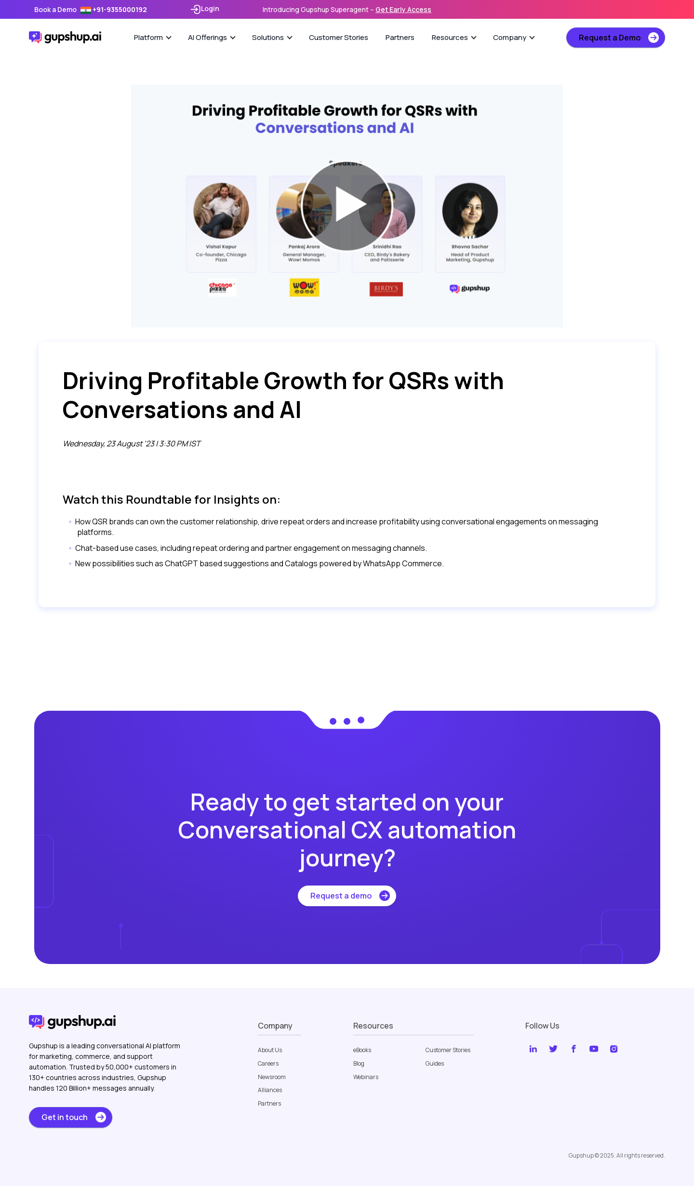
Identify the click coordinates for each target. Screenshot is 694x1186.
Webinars (365, 1077)
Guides (435, 1064)
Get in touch (64, 1117)
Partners (400, 37)
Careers (268, 1064)
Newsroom (272, 1077)
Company (514, 37)
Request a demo (341, 895)
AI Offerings (212, 37)
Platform (153, 37)
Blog (358, 1064)
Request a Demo (610, 37)
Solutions (272, 37)
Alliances (270, 1090)
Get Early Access (403, 9)
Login (204, 9)
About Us (270, 1050)
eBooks (362, 1050)
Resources (454, 37)
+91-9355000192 (113, 9)
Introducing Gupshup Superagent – (347, 9)
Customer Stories (338, 37)
